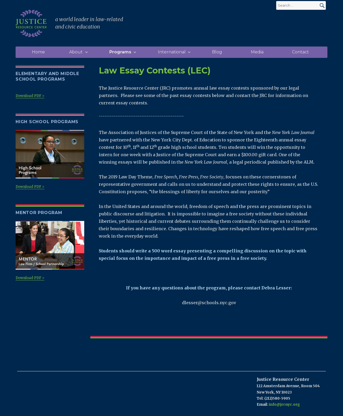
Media (257, 51)
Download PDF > (30, 96)
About (76, 51)
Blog (217, 51)
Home (38, 51)
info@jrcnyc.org (284, 404)
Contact (300, 51)
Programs (120, 51)
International (172, 51)
